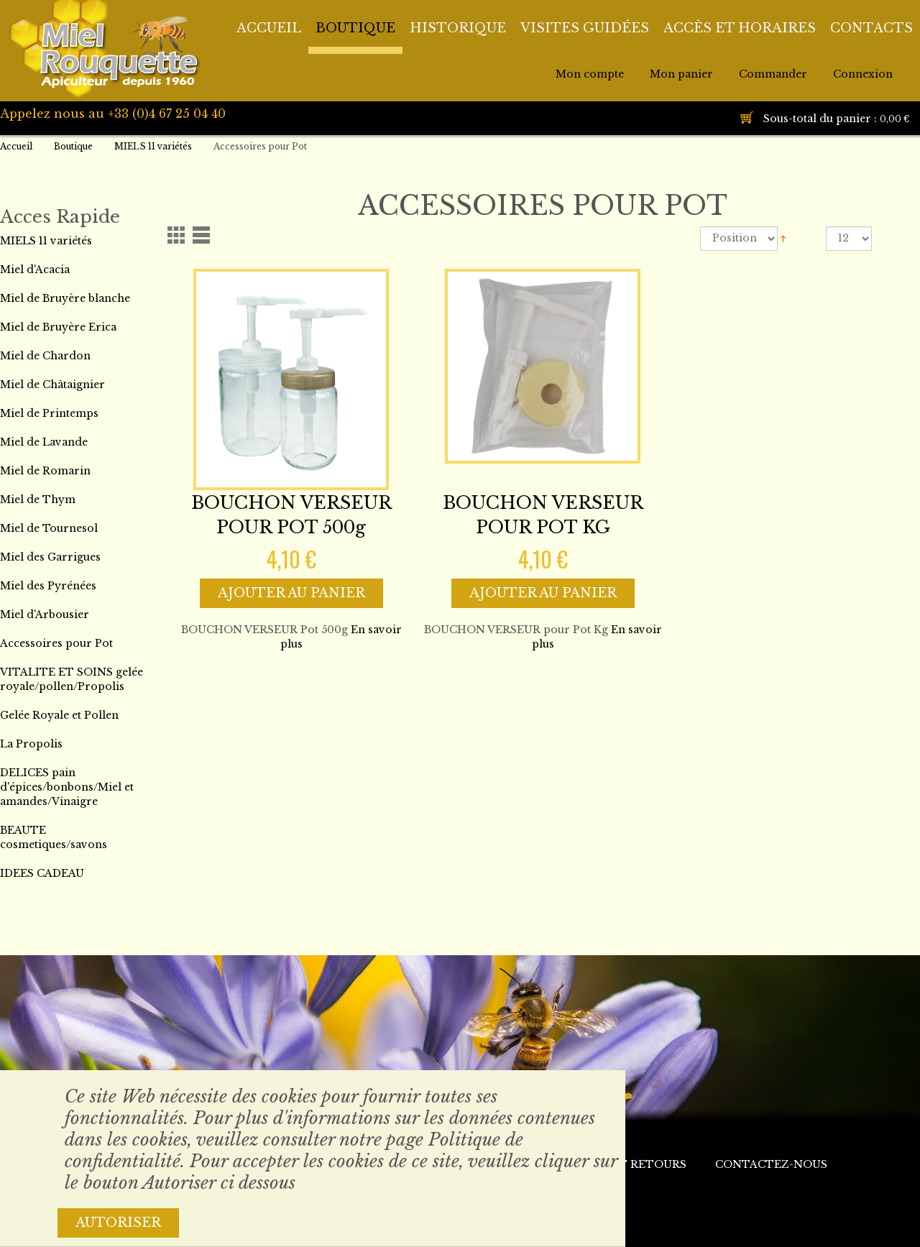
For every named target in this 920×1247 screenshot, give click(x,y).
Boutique (73, 146)
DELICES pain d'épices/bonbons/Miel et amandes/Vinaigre (67, 787)
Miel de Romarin (45, 470)
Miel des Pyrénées (48, 585)
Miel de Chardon (45, 355)
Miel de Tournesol (49, 528)
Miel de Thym (37, 499)
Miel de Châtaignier (52, 384)
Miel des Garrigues (50, 557)
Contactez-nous (771, 1164)
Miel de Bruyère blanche (65, 298)
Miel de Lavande (44, 442)
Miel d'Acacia (35, 269)
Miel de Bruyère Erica (58, 327)
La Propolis (31, 743)
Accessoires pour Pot (56, 643)
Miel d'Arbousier (44, 614)
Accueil (16, 146)
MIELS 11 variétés (153, 146)
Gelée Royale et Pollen (59, 715)
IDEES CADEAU (42, 873)
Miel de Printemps (49, 413)
